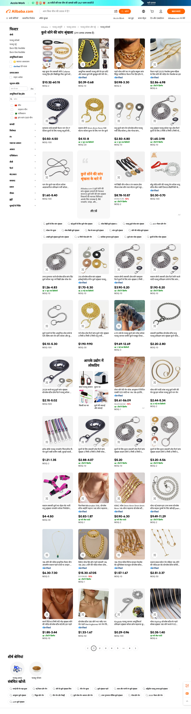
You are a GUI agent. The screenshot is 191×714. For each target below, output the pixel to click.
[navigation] (23, 338)
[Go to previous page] (87, 648)
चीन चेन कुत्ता (83, 689)
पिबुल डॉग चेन (38, 695)
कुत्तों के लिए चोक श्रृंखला (156, 237)
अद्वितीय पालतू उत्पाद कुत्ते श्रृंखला (155, 689)
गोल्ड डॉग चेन (134, 695)
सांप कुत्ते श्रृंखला (116, 230)
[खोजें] (125, 11)
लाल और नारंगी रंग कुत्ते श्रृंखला (125, 689)
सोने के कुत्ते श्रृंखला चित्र (62, 689)
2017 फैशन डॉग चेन (158, 224)
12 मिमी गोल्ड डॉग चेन (83, 237)
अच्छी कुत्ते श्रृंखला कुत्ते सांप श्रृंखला (56, 237)
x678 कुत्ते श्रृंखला (17, 702)
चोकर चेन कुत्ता (49, 230)
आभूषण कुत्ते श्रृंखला (18, 695)
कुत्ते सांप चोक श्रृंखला (132, 237)
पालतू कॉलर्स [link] (105, 27)
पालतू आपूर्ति (57, 27)
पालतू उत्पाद (71, 27)
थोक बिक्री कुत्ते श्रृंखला (70, 230)
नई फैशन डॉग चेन (40, 689)
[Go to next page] (135, 648)
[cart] (152, 12)
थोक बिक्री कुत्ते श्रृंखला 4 (107, 224)
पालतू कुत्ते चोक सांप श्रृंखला (133, 224)
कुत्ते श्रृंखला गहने (101, 689)
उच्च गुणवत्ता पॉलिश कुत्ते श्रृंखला (110, 695)
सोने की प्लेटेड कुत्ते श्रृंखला (138, 230)
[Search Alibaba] (77, 11)
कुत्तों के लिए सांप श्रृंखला (52, 224)
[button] (116, 11)
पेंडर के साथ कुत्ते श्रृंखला (94, 230)
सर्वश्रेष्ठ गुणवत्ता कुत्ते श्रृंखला (108, 237)
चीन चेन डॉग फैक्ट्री (57, 695)
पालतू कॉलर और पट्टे (88, 27)
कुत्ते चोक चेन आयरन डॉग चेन (81, 695)
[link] (187, 686)
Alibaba (44, 27)
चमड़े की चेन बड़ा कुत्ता (18, 689)
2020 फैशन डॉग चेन (154, 695)
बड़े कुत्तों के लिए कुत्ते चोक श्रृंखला (80, 224)
